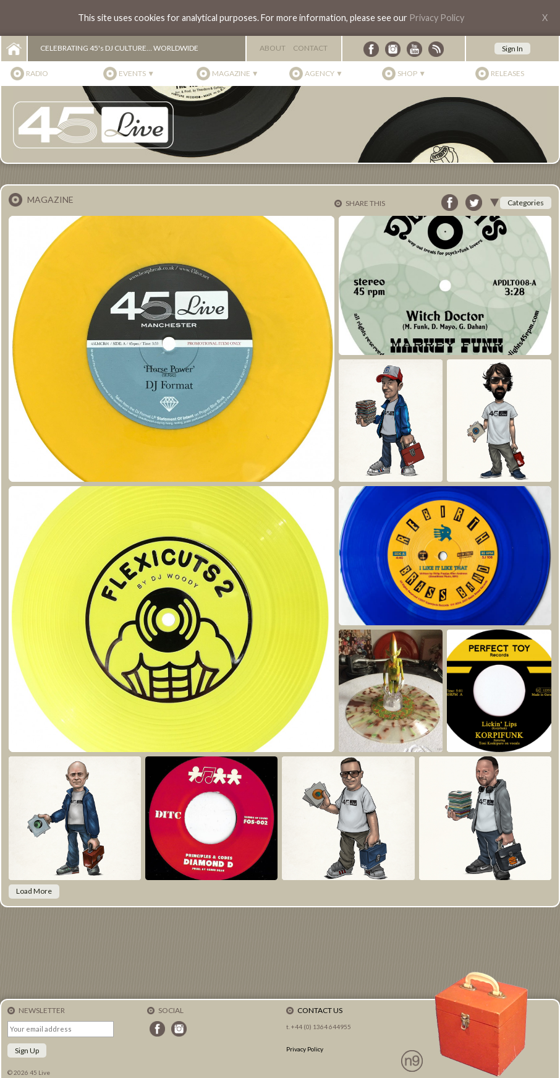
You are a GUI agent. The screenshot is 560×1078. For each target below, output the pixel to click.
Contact (310, 48)
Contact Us (319, 1010)
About (273, 48)
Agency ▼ (324, 73)
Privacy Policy (436, 17)
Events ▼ (137, 73)
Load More (34, 891)
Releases (507, 73)
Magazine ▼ (235, 73)
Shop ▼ (411, 73)
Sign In (512, 48)
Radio (37, 73)
